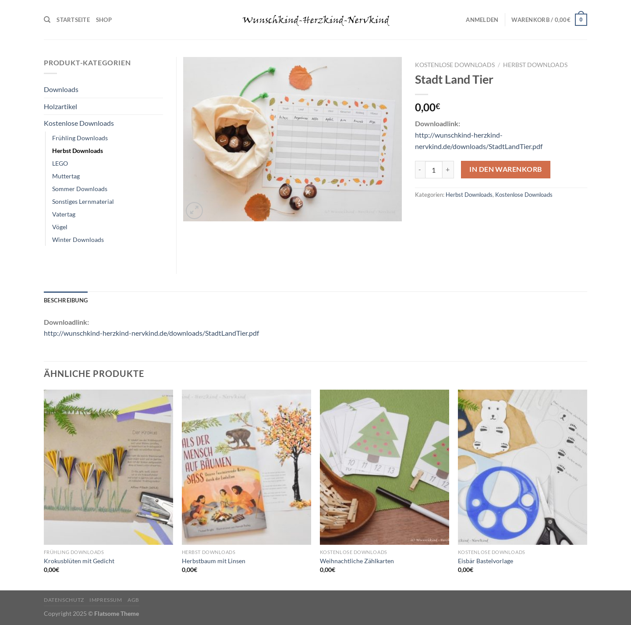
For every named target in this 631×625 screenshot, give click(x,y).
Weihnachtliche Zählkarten (357, 561)
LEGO (60, 163)
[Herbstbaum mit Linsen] (246, 467)
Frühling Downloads (80, 138)
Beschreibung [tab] (66, 300)
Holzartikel (60, 106)
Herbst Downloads (535, 64)
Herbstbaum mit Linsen (213, 561)
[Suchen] (47, 19)
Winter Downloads (78, 239)
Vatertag (63, 214)
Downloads (61, 89)
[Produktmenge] (434, 169)
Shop (104, 19)
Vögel (59, 227)
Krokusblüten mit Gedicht (79, 561)
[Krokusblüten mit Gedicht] (108, 467)
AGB (133, 600)
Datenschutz (64, 600)
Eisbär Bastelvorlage (485, 561)
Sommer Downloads (79, 188)
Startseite (73, 19)
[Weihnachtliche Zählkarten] (384, 467)
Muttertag (66, 176)
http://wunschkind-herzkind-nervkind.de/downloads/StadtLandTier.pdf (151, 333)
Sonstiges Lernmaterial (83, 201)
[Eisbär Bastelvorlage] (522, 467)
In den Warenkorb (505, 169)
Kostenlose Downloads (455, 64)
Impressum (105, 600)
